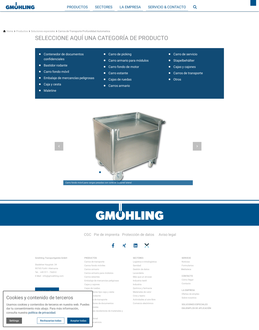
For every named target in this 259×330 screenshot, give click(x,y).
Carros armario (119, 86)
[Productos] (22, 31)
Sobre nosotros (189, 297)
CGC (87, 234)
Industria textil (140, 280)
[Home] (9, 31)
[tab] (100, 172)
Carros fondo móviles (94, 265)
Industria (137, 284)
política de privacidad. (42, 312)
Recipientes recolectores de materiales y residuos (103, 313)
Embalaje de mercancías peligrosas (69, 78)
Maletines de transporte (95, 299)
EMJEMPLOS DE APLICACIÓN (196, 308)
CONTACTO (187, 276)
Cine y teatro (139, 296)
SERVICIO (186, 258)
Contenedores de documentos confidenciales (98, 305)
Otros (177, 79)
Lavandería (138, 273)
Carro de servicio (185, 54)
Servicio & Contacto (167, 7)
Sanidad (137, 265)
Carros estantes (92, 277)
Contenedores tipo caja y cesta (99, 292)
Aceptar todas (78, 320)
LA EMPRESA (188, 290)
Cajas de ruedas (119, 79)
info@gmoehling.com (53, 276)
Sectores (103, 7)
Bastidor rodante (55, 65)
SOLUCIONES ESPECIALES (195, 304)
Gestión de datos (141, 269)
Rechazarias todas (50, 320)
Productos (77, 7)
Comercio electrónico (143, 303)
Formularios (188, 265)
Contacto (186, 283)
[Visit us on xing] (124, 245)
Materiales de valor (142, 292)
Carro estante (118, 73)
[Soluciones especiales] (43, 31)
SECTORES (138, 258)
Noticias (186, 261)
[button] (59, 146)
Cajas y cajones (184, 67)
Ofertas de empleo (190, 294)
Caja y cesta (52, 84)
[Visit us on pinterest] (146, 245)
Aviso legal (167, 234)
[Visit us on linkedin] (135, 245)
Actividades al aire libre (144, 299)
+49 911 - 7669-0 (48, 272)
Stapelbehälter (183, 60)
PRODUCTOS (90, 258)
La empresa (130, 7)
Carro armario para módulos (128, 60)
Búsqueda (196, 14)
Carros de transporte (188, 73)
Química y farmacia (142, 288)
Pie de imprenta (106, 234)
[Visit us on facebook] (112, 245)
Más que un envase (142, 277)
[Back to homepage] (20, 5)
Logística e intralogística (145, 261)
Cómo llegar (188, 279)
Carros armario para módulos (98, 273)
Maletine (50, 90)
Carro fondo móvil (56, 71)
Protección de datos (138, 234)
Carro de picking (119, 54)
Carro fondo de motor (123, 67)
